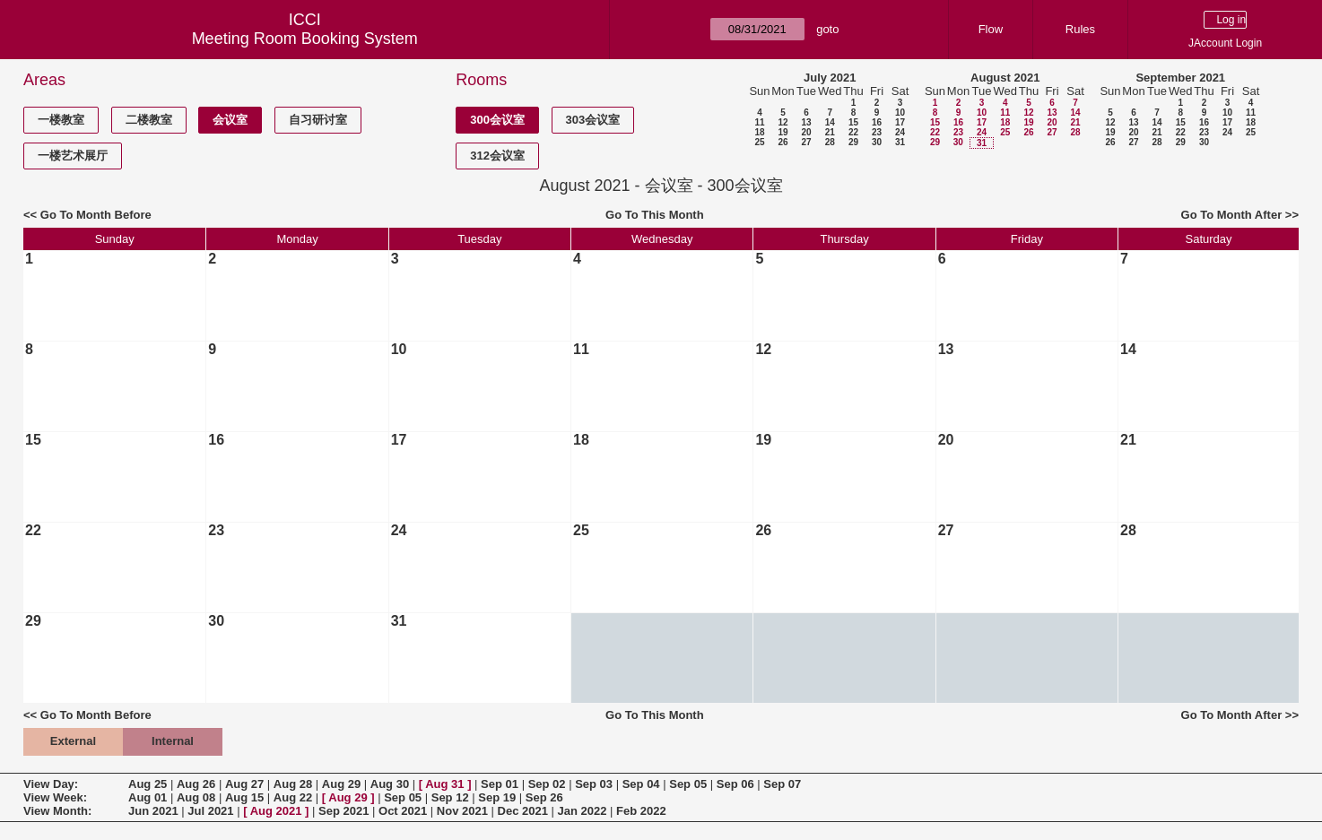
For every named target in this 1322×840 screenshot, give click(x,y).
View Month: (57, 811)
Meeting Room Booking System (305, 39)
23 (877, 132)
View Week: (55, 797)
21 (830, 132)
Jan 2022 (582, 811)
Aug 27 (244, 784)
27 (806, 142)
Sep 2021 (343, 811)
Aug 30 (389, 784)
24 (900, 132)
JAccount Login (1225, 43)
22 (853, 132)
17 (900, 122)
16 (877, 122)
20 (806, 132)
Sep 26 (544, 797)
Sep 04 (641, 784)
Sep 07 (782, 784)
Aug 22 (293, 797)
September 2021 (1180, 77)
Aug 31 (444, 784)
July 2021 (830, 77)
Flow (990, 29)
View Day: (50, 784)
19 (782, 132)
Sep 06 (735, 784)
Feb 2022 (641, 811)
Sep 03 (594, 784)
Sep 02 (547, 784)
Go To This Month (654, 214)
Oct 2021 (402, 811)
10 (900, 112)
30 (877, 142)
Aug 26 (196, 784)
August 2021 (1004, 77)
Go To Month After (1232, 214)
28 (830, 142)
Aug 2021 (276, 811)
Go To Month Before (96, 214)
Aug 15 (244, 797)
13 (806, 122)
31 (900, 142)
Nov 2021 (462, 811)
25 (759, 142)
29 (853, 142)
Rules (1080, 29)
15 (853, 122)
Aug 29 (341, 784)
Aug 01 (147, 797)
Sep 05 (688, 784)
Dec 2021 (523, 811)
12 (782, 122)
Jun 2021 (153, 811)
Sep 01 (499, 784)
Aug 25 (147, 784)
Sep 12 (450, 797)
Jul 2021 (210, 811)
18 (759, 132)
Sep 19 (497, 797)
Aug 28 (293, 784)
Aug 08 (196, 797)
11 (759, 122)
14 (830, 122)
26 (782, 142)
